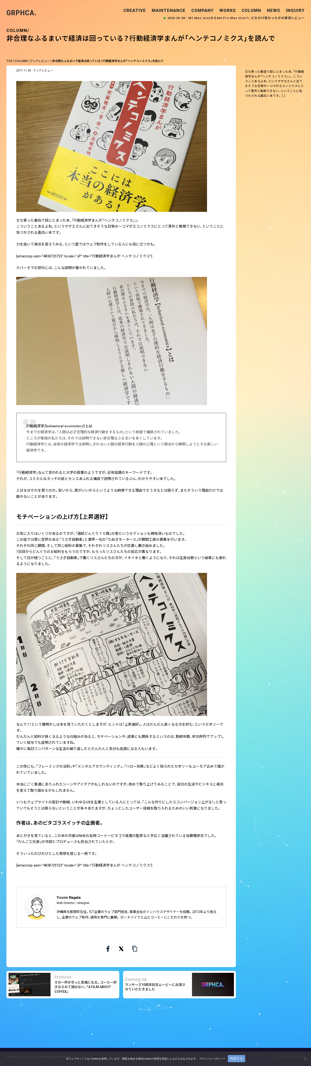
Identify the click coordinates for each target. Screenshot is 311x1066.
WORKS (227, 10)
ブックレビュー (43, 70)
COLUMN (251, 10)
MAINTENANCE (169, 10)
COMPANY (202, 10)
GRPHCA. (21, 12)
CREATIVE (134, 10)
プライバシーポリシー (212, 1058)
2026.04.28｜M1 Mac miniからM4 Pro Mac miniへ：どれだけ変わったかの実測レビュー (236, 18)
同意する (236, 1058)
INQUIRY (295, 10)
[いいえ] (305, 1058)
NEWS (273, 10)
